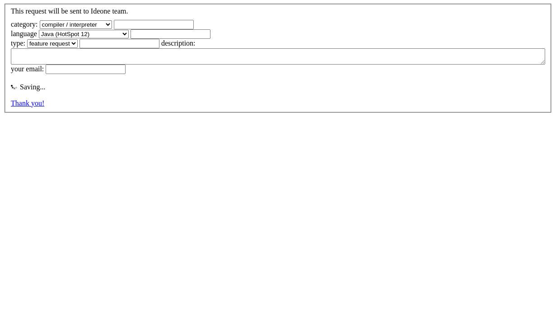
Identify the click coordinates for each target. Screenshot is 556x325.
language (24, 33)
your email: (27, 71)
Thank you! (27, 106)
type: (18, 43)
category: (24, 24)
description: (178, 43)
